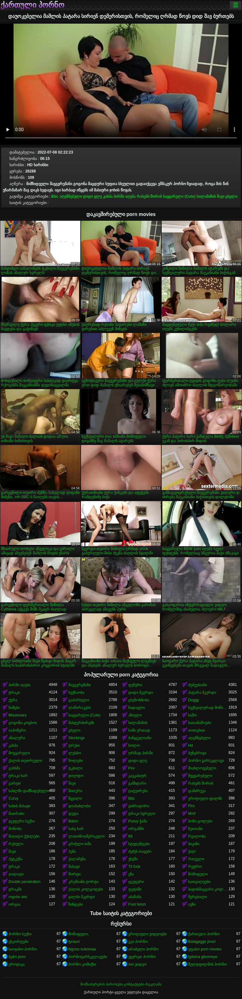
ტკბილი (75, 768)
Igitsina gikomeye (202, 957)
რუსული (16, 844)
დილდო (76, 776)
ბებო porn (17, 957)
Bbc (55, 196)
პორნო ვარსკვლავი (206, 760)
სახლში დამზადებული (29, 791)
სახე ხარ (76, 829)
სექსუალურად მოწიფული (208, 707)
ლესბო (74, 753)
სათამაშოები (199, 723)
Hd (190, 745)
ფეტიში (134, 889)
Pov (131, 768)
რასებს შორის (149, 196)
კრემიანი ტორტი (83, 881)
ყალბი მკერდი (81, 897)
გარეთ (15, 783)
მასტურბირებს (81, 723)
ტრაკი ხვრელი (141, 813)
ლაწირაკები (79, 707)
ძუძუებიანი (197, 685)
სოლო (134, 745)
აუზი (192, 904)
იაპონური (17, 730)
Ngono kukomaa (82, 949)
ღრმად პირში (140, 753)
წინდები (75, 904)
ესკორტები (18, 941)
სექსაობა (76, 692)
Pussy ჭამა (137, 821)
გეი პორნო (138, 941)
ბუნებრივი (197, 753)
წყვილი (75, 798)
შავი (220, 196)
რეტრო (195, 866)
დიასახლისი (79, 806)
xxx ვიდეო (137, 964)
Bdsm (73, 821)
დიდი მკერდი (140, 692)
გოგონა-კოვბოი (23, 723)
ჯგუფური (136, 881)
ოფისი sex (18, 897)
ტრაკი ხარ (18, 776)
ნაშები (14, 707)
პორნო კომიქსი (82, 964)
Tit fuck (134, 866)
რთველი (196, 859)
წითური (75, 791)
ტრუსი (74, 745)
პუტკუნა (15, 859)
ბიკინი (193, 844)
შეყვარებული (200, 776)
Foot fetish (137, 904)
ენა (131, 874)
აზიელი (135, 715)
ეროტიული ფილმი (205, 798)
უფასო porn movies (205, 949)
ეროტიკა (17, 964)
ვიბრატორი (138, 806)
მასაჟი (74, 866)
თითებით (196, 730)
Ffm (191, 806)
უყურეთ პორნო (142, 957)
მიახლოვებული (202, 768)
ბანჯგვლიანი (139, 738)
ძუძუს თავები (139, 851)
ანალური (17, 738)
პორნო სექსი (20, 934)
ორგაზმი (136, 829)
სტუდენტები (139, 844)
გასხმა (14, 768)
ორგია (14, 904)
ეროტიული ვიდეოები (147, 934)
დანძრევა (197, 791)
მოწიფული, (78, 934)
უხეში (133, 859)
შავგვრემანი (79, 685)
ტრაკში (15, 889)
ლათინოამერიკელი (86, 836)
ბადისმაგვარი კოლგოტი (208, 889)
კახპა (107, 196)
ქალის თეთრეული (25, 760)
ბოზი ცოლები (200, 821)
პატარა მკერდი (202, 692)
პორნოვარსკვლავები (87, 957)
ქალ (192, 851)
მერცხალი (197, 897)
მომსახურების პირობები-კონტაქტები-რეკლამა (121, 984)
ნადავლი (136, 707)
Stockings (76, 738)
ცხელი (231, 196)
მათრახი (16, 813)
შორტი (74, 874)
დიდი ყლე (92, 196)
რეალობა (197, 836)
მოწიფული (198, 874)
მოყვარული (19, 753)
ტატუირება (138, 791)
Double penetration (24, 881)
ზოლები (75, 760)
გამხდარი (137, 783)
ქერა (13, 700)
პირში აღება (124, 196)
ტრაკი (14, 692)
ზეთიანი (195, 829)
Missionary (17, 715)
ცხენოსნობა (138, 700)
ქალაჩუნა (77, 859)
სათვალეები (199, 881)
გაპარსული (78, 700)
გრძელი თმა (79, 844)
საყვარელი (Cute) (179, 196)
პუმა (72, 851)
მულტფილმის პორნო (207, 964)
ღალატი (16, 874)
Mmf (191, 813)
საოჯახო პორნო (23, 949)
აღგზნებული (71, 196)
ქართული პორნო (32, 5)
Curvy (13, 798)
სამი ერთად (139, 730)
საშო (192, 715)
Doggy (193, 700)
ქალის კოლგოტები (85, 889)
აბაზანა (134, 897)
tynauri (74, 941)
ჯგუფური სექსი (22, 821)
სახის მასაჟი (19, 806)
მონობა (15, 829)
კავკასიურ (137, 776)
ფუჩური (135, 685)
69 (130, 836)
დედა (73, 813)
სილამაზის (206, 196)
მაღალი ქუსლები (24, 836)
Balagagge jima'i (202, 941)
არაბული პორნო (143, 949)
